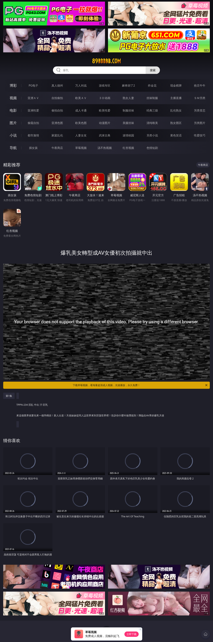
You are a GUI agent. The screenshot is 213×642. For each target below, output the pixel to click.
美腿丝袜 (128, 123)
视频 (13, 97)
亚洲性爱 (33, 110)
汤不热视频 (104, 148)
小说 (13, 135)
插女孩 (33, 148)
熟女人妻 (128, 98)
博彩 (13, 85)
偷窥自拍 (33, 123)
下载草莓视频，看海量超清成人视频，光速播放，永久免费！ (140, 385)
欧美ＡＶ (81, 98)
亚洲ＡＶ (33, 98)
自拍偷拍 (57, 98)
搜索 (153, 70)
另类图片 (199, 123)
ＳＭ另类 (199, 98)
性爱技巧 (199, 135)
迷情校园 (128, 135)
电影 (13, 110)
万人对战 (81, 85)
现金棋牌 (176, 85)
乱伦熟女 (176, 110)
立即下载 (132, 634)
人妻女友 (81, 135)
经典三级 (152, 110)
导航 (13, 147)
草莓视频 (81, 148)
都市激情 (33, 135)
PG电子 (33, 85)
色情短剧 (152, 148)
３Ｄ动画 (104, 98)
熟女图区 (176, 123)
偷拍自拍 (57, 110)
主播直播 (176, 98)
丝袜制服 (152, 98)
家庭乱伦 (57, 135)
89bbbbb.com (106, 61)
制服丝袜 (128, 110)
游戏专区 (104, 85)
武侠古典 (104, 135)
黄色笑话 (176, 135)
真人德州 (57, 85)
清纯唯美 (152, 123)
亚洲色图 (57, 123)
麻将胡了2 (128, 85)
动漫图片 (104, 123)
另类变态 (199, 110)
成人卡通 (81, 110)
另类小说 (152, 135)
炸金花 (152, 85)
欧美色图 (81, 123)
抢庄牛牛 (199, 85)
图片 (13, 122)
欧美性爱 (104, 110)
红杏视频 (128, 148)
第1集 (9, 395)
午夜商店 (57, 148)
